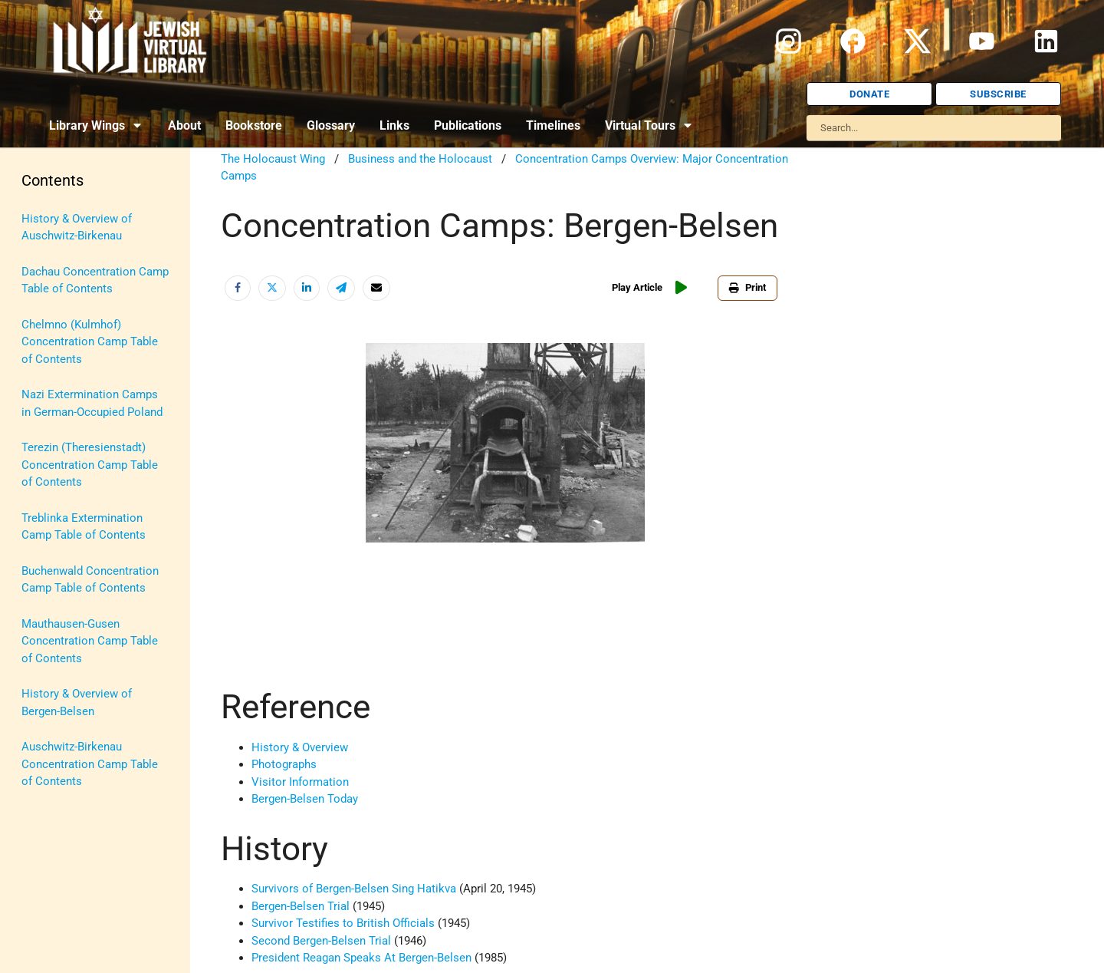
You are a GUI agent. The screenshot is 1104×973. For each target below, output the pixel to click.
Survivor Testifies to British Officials (343, 923)
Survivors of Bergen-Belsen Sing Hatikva (355, 888)
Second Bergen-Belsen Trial (321, 941)
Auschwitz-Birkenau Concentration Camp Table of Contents (89, 764)
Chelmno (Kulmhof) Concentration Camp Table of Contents (89, 342)
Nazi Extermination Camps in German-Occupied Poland (92, 403)
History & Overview (299, 747)
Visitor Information (300, 782)
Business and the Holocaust (420, 159)
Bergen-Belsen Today (304, 799)
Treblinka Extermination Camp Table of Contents (83, 527)
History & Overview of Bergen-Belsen (76, 702)
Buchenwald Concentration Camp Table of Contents (90, 579)
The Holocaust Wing (273, 159)
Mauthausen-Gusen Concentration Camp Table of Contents (89, 641)
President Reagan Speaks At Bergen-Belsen (361, 958)
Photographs (284, 764)
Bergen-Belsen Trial (300, 906)
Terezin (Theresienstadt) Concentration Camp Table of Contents (89, 464)
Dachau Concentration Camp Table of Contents (95, 280)
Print (747, 287)
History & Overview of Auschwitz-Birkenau (76, 227)
